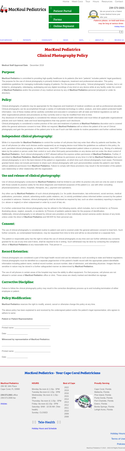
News (65, 40)
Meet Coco (77, 1)
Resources (107, 1)
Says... (81, 40)
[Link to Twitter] (118, 374)
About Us (99, 40)
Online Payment (62, 26)
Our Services (6, 40)
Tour (88, 1)
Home (66, 1)
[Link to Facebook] (107, 374)
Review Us (119, 40)
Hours (96, 1)
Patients (27, 40)
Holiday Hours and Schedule (44, 426)
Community (47, 40)
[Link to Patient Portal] (49, 9)
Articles (4, 401)
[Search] (104, 31)
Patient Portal (61, 11)
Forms (56, 19)
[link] (66, 1)
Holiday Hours (119, 26)
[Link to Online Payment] (49, 26)
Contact (119, 1)
